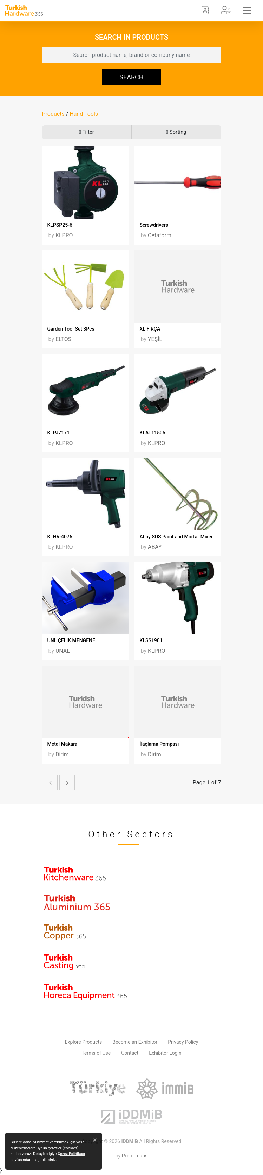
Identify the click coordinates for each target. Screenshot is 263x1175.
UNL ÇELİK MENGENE (71, 640)
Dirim (62, 754)
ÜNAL (62, 651)
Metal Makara (62, 744)
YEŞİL (155, 339)
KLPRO (64, 235)
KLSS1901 (151, 640)
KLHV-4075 (59, 536)
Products (53, 114)
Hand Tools (84, 114)
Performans (134, 1156)
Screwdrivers (154, 225)
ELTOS (63, 339)
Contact (129, 1053)
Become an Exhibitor (134, 1042)
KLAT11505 (152, 433)
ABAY (155, 547)
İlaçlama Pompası (159, 744)
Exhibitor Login (165, 1053)
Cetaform (159, 235)
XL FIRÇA (150, 329)
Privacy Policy (183, 1042)
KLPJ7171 (58, 433)
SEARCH (131, 77)
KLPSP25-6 (59, 225)
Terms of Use (96, 1053)
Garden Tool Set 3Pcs (70, 329)
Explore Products (83, 1042)
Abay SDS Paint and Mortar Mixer (176, 536)
